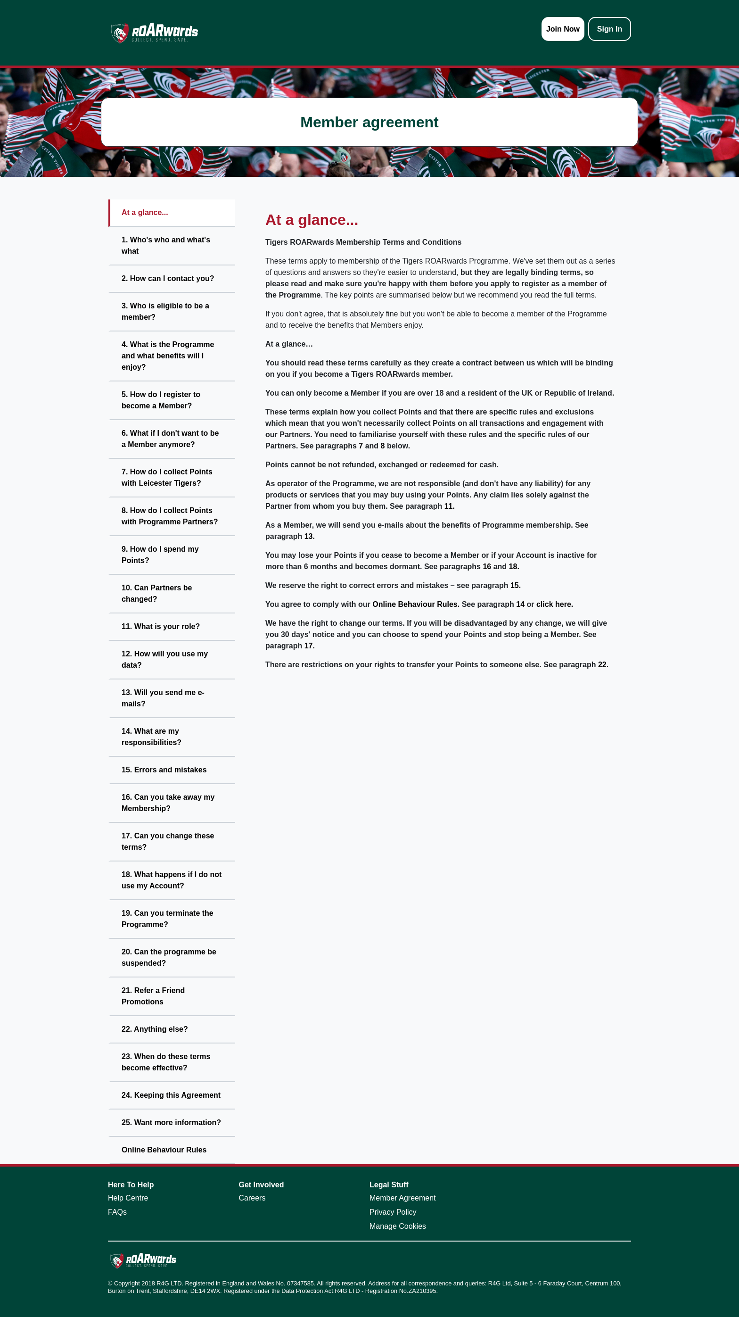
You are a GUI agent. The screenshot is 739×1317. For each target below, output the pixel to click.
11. (449, 506)
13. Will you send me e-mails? (163, 698)
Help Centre (128, 1198)
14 (520, 604)
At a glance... (145, 212)
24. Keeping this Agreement (171, 1095)
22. (603, 665)
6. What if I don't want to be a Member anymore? (170, 438)
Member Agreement (403, 1198)
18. (514, 567)
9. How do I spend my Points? (160, 554)
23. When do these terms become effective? (166, 1062)
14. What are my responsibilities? (151, 736)
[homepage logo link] (154, 32)
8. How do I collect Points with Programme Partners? (170, 516)
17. (309, 646)
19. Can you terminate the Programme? (167, 918)
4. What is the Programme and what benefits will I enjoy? (168, 355)
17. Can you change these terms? (168, 841)
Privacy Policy (393, 1212)
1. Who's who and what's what (166, 245)
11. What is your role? (161, 626)
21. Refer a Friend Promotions (153, 996)
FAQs (117, 1212)
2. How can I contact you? (168, 278)
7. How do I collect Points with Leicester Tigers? (167, 477)
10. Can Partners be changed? (157, 593)
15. (515, 585)
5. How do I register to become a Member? (161, 400)
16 (487, 567)
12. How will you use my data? (165, 659)
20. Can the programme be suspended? (169, 957)
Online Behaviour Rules (164, 1150)
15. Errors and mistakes (164, 770)
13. (309, 536)
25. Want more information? (171, 1122)
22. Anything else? (155, 1029)
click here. (554, 604)
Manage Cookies (398, 1226)
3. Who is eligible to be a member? (165, 311)
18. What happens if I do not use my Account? (172, 880)
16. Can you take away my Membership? (168, 802)
